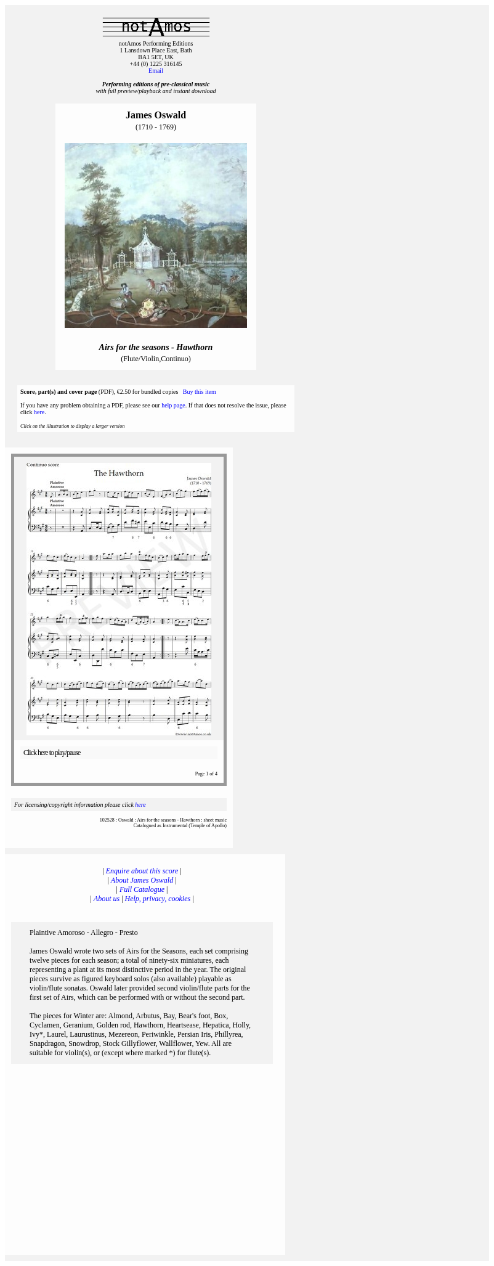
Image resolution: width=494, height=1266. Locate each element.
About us (106, 898)
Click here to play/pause (51, 752)
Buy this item (199, 391)
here (39, 412)
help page (173, 405)
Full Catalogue (141, 889)
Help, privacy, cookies (158, 898)
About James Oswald (142, 880)
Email (155, 70)
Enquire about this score (142, 871)
